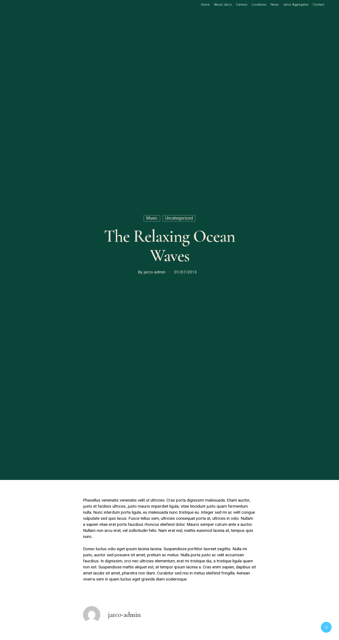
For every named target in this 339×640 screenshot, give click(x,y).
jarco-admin (154, 273)
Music (152, 219)
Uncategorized (179, 219)
